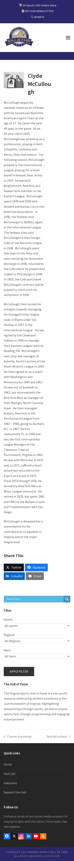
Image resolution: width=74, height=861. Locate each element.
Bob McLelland (58, 736)
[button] (68, 37)
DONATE (39, 17)
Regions (9, 635)
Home (8, 764)
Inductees (10, 783)
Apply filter (19, 671)
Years (7, 650)
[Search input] (35, 599)
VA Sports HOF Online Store (39, 5)
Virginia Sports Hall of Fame (48, 852)
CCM (57, 855)
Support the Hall (15, 792)
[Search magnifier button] (67, 599)
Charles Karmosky (18, 736)
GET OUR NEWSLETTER (39, 11)
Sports (8, 619)
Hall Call (9, 774)
